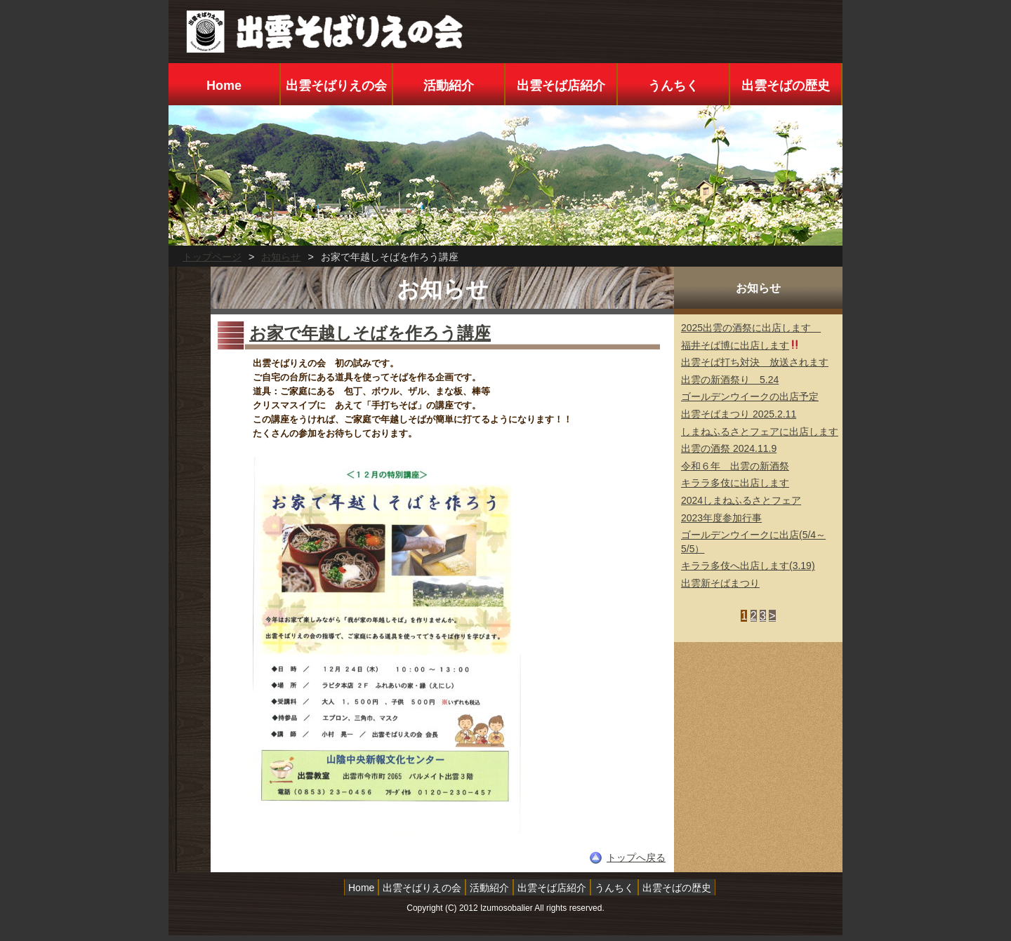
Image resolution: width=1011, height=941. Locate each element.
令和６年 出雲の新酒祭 (735, 466)
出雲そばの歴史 (785, 86)
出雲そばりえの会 (336, 86)
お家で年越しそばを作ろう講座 (370, 332)
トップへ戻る (636, 857)
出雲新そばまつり (720, 583)
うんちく (673, 86)
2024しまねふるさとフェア (741, 500)
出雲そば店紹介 (561, 86)
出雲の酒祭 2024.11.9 (729, 448)
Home (224, 86)
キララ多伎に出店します (735, 482)
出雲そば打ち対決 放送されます (754, 362)
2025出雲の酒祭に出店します (751, 327)
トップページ (212, 256)
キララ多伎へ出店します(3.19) (748, 565)
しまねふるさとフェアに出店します (759, 431)
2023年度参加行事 (721, 517)
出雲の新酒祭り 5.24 (730, 379)
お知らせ (280, 256)
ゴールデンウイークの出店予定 (750, 396)
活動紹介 (448, 86)
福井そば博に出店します (740, 345)
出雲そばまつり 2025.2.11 (738, 414)
